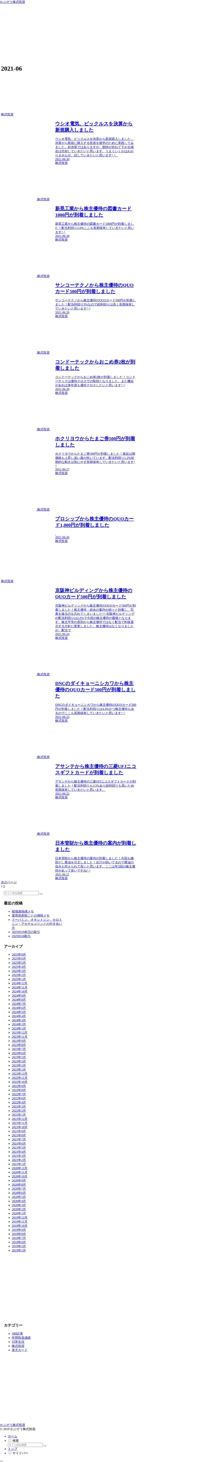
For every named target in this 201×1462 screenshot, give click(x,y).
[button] (41, 893)
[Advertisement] (100, 33)
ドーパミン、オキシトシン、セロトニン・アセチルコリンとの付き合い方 (37, 924)
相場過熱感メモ (23, 911)
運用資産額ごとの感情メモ (30, 915)
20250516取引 (21, 936)
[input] (21, 893)
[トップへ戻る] (1, 1461)
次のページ (9, 882)
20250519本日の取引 (26, 932)
